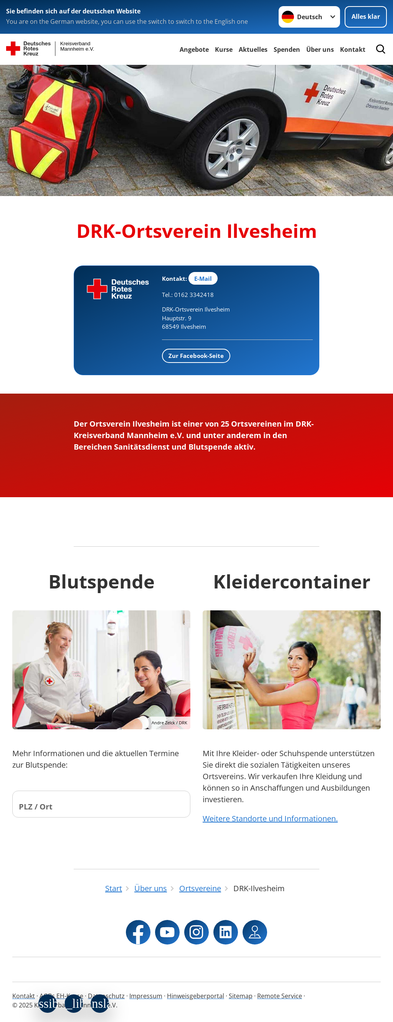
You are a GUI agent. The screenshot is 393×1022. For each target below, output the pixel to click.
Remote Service (279, 996)
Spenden (287, 49)
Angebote (194, 49)
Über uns (320, 49)
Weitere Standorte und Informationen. (270, 818)
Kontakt (23, 996)
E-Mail (203, 278)
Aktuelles (253, 49)
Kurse (224, 49)
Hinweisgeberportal (195, 996)
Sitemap (241, 996)
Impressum (145, 996)
